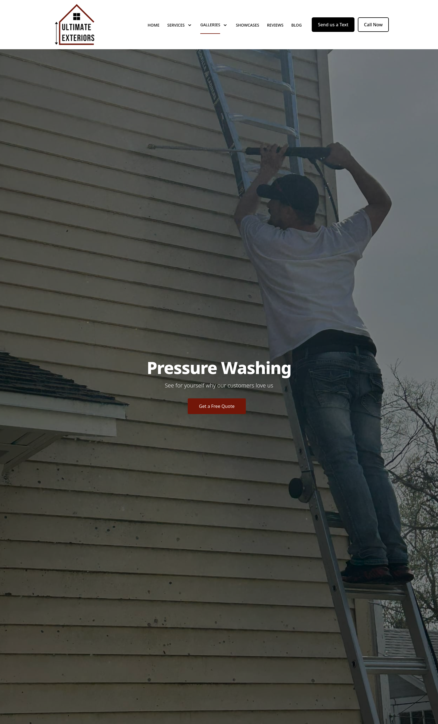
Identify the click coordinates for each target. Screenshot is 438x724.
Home (154, 25)
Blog (296, 25)
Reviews (275, 25)
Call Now (373, 25)
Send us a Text (333, 25)
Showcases (247, 25)
